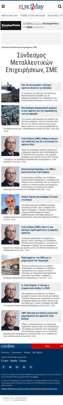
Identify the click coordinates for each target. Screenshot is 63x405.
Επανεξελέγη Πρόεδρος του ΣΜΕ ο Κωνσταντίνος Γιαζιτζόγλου (38, 170)
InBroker (35, 377)
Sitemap (27, 352)
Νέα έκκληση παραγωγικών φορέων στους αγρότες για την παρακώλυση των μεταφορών (39, 110)
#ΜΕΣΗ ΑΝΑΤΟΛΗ (9, 15)
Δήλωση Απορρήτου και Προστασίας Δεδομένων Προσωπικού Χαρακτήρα (29, 389)
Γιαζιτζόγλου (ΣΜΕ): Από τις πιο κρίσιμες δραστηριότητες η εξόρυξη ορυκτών (39, 230)
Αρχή (47, 346)
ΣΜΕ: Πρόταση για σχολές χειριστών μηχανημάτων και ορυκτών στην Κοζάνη (39, 315)
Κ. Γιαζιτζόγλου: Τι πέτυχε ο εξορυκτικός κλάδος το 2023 (35, 287)
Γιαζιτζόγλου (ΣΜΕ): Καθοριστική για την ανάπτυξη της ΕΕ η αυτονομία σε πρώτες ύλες (39, 141)
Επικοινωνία (17, 352)
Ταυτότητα (5, 352)
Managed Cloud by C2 (20, 400)
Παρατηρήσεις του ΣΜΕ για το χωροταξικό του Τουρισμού (36, 259)
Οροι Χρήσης (37, 352)
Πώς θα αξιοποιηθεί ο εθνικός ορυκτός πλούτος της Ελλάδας (36, 86)
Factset (23, 361)
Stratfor (13, 361)
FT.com (4, 361)
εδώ (29, 27)
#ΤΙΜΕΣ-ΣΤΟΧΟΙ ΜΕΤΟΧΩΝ (32, 15)
